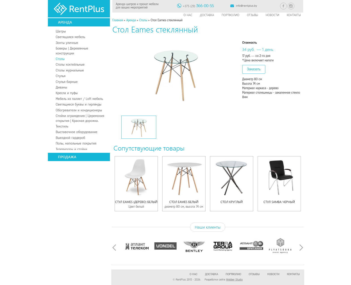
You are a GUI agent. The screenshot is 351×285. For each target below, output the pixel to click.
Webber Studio (234, 279)
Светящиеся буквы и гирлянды (78, 104)
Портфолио (230, 15)
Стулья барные (67, 82)
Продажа (67, 156)
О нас (188, 15)
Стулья (60, 76)
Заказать (254, 69)
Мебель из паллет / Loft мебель (79, 99)
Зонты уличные (67, 43)
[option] (175, 74)
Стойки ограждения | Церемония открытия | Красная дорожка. (80, 118)
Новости (272, 15)
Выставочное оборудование (76, 132)
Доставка (207, 15)
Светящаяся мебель (70, 37)
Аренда (65, 22)
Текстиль (62, 126)
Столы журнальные (70, 70)
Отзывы (252, 15)
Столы (60, 59)
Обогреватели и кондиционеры (79, 110)
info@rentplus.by (246, 5)
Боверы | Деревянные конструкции (72, 51)
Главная (117, 20)
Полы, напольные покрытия (76, 143)
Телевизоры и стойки (71, 149)
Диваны (61, 87)
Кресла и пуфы (67, 93)
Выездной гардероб (70, 138)
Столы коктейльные (70, 64)
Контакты (294, 15)
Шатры (61, 31)
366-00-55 (205, 6)
